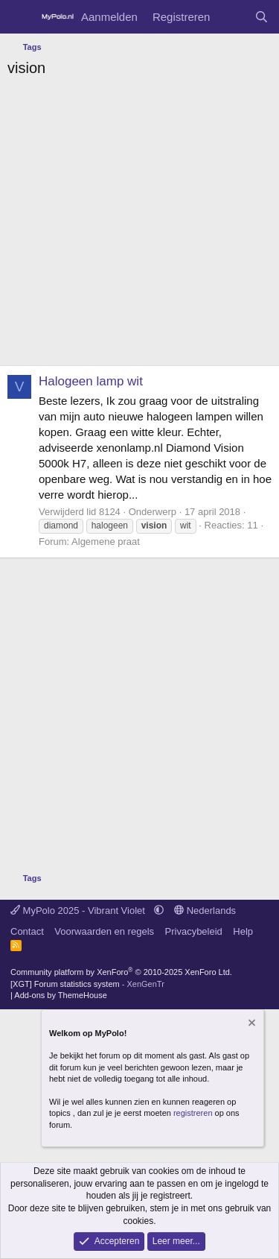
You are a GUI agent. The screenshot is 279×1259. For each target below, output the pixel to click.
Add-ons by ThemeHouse (60, 995)
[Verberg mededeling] (251, 1024)
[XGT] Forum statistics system (87, 983)
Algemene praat (105, 541)
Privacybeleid (193, 931)
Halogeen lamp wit (91, 381)
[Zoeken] (261, 17)
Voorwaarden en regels (104, 931)
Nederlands (205, 910)
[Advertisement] (139, 225)
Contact (27, 931)
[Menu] (20, 17)
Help (243, 931)
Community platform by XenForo (121, 972)
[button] (159, 910)
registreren (193, 1112)
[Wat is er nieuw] (231, 17)
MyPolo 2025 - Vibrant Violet (79, 910)
